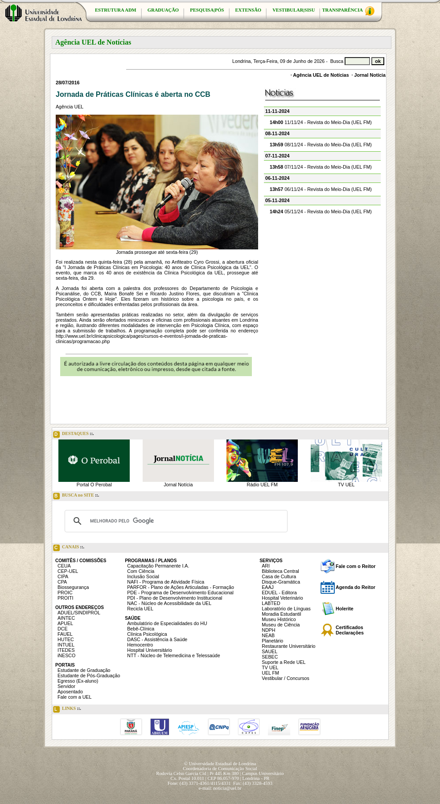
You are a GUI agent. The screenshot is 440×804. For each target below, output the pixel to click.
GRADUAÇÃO (163, 10)
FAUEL (65, 634)
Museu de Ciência (281, 624)
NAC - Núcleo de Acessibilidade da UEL (169, 603)
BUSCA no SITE (76, 496)
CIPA (63, 576)
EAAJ (268, 587)
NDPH (268, 630)
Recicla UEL (140, 608)
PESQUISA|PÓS (207, 10)
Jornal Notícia (370, 75)
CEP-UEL (68, 571)
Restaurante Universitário (288, 646)
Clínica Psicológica (147, 634)
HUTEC (66, 639)
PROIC (65, 592)
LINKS (67, 709)
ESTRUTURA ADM (115, 10)
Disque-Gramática (281, 581)
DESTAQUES (73, 434)
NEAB (268, 635)
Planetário (272, 640)
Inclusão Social (143, 576)
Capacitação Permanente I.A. (158, 565)
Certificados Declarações (350, 630)
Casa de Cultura (279, 576)
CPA (62, 581)
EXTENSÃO (248, 10)
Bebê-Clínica (140, 628)
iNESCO (66, 655)
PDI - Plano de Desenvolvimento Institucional (174, 598)
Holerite (345, 608)
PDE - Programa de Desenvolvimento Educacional (180, 592)
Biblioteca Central (280, 571)
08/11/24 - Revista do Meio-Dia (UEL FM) (321, 144)
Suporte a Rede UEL (283, 662)
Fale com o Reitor (355, 566)
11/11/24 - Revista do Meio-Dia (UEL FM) (321, 122)
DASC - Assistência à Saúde (157, 639)
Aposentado (70, 691)
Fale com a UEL (74, 697)
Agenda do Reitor (355, 587)
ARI (266, 565)
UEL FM (270, 673)
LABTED (271, 603)
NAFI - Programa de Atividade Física (165, 581)
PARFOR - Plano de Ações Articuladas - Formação (180, 587)
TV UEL (346, 484)
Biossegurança (73, 587)
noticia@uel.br (227, 788)
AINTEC (66, 618)
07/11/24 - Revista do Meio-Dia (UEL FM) (321, 167)
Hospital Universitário (149, 650)
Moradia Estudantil (281, 614)
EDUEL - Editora (279, 592)
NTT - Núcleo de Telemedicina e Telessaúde (173, 655)
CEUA (64, 565)
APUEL (65, 623)
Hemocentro (140, 644)
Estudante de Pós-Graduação (89, 675)
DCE (63, 628)
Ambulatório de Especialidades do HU (167, 623)
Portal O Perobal (94, 484)
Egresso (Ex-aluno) (78, 681)
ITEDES (66, 650)
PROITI (66, 598)
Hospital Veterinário (282, 598)
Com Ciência (140, 571)
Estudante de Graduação (84, 670)
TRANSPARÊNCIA (348, 11)
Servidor (66, 686)
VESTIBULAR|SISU (293, 10)
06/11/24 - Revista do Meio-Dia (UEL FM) (321, 189)
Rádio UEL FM (262, 484)
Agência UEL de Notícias (321, 75)
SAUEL (269, 651)
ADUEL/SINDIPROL (79, 612)
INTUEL (66, 644)
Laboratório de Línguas (286, 608)
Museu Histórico (279, 619)
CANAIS (68, 547)
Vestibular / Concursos (285, 678)
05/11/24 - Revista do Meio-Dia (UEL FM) (321, 211)
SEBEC (270, 656)
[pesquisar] (174, 521)
